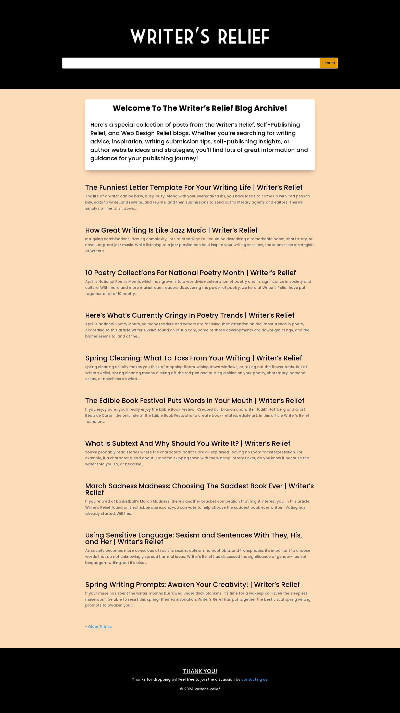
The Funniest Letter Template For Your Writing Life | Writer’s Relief (194, 187)
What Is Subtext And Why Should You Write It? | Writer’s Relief (187, 443)
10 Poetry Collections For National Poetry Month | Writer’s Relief (190, 272)
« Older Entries (98, 626)
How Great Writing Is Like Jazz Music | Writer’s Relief (171, 230)
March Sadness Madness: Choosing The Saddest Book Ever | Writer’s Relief (199, 489)
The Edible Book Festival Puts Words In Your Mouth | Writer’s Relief (194, 400)
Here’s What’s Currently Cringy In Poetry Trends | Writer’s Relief (189, 315)
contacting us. (254, 679)
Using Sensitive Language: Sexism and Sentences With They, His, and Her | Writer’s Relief (193, 538)
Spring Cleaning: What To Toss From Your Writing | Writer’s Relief (193, 358)
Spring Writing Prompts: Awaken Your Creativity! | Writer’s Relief (192, 584)
